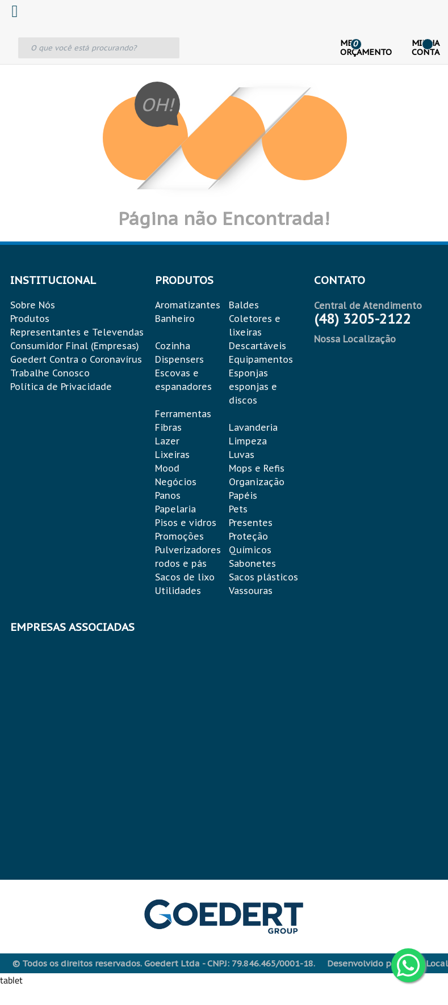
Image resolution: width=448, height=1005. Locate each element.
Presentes (251, 522)
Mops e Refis (256, 468)
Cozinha (172, 345)
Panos (168, 495)
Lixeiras (172, 454)
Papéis (243, 495)
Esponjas (248, 373)
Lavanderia (253, 427)
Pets (238, 509)
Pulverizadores (188, 549)
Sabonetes (252, 563)
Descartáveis (257, 345)
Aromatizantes (187, 305)
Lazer (167, 441)
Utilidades (178, 590)
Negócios (175, 481)
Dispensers (179, 359)
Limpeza (248, 441)
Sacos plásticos (263, 577)
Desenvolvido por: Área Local (387, 963)
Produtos (29, 318)
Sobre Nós (32, 305)
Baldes (244, 305)
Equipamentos (261, 359)
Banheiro (175, 318)
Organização (256, 481)
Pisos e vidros (185, 522)
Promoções (179, 536)
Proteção (248, 536)
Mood (167, 468)
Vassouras (251, 590)
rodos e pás (181, 563)
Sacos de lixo (185, 577)
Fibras (168, 427)
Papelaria (175, 509)
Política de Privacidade (61, 386)
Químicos (250, 549)
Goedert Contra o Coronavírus (76, 359)
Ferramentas (183, 413)
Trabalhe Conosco (50, 373)
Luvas (241, 454)
